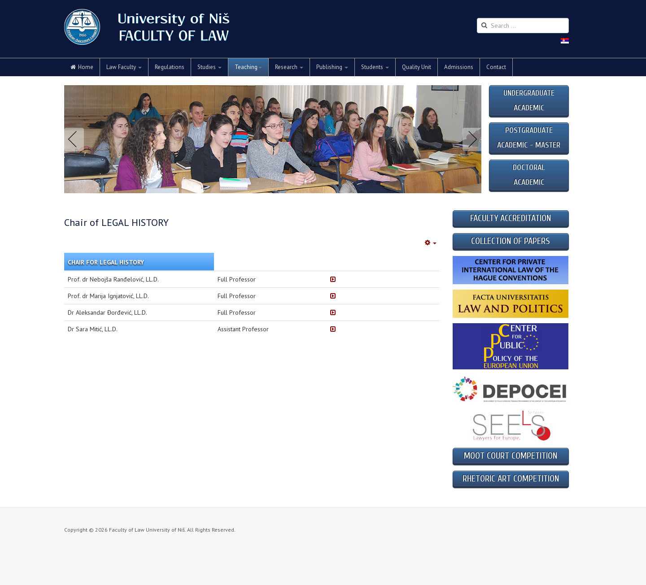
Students (375, 67)
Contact (496, 67)
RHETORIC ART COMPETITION (511, 478)
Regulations (169, 67)
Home (81, 67)
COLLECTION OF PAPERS (510, 241)
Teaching (248, 67)
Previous (75, 139)
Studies (209, 67)
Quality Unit (416, 67)
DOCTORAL (529, 167)
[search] (523, 25)
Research (289, 67)
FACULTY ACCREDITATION (510, 218)
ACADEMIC (529, 182)
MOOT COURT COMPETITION (510, 456)
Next (470, 139)
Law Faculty (124, 67)
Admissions (458, 67)
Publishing (332, 67)
